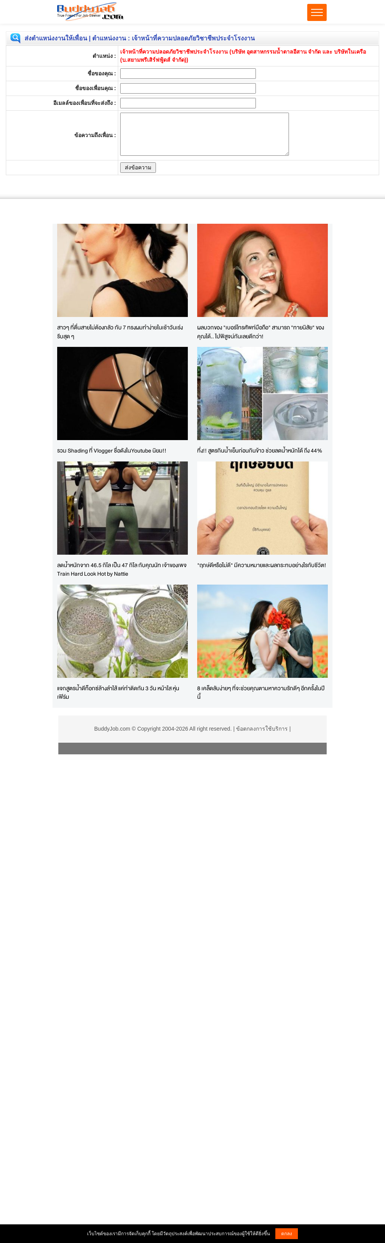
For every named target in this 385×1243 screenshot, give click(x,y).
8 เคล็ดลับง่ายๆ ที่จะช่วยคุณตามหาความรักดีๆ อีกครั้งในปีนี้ (261, 693)
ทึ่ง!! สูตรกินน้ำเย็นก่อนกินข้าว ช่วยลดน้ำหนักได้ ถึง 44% (259, 450)
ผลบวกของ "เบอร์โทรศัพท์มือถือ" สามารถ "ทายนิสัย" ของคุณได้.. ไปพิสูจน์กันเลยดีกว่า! (260, 332)
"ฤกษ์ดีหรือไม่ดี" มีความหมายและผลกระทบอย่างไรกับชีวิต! (261, 565)
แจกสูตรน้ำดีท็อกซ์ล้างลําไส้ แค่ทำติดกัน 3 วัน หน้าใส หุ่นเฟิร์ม (118, 693)
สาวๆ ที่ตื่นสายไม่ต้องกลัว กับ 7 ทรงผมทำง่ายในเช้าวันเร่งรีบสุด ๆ (120, 332)
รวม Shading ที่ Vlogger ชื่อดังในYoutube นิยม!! (111, 450)
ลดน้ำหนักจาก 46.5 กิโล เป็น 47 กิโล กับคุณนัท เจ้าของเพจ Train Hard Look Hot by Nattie (122, 569)
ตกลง (286, 1233)
